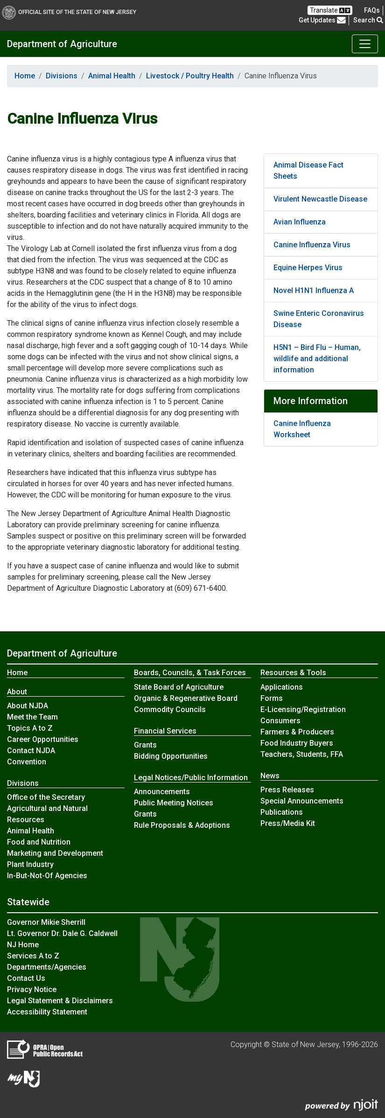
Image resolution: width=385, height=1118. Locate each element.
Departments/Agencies (46, 967)
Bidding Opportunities (171, 756)
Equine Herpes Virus (308, 267)
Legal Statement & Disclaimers (60, 1000)
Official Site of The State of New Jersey (69, 12)
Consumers (280, 720)
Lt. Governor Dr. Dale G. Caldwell (62, 933)
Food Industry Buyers (296, 743)
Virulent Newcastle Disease (320, 199)
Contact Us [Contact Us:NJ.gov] (26, 978)
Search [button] (368, 20)
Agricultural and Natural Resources (47, 814)
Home (24, 75)
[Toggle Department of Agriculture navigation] (365, 44)
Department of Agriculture (62, 43)
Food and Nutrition (38, 842)
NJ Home (23, 944)
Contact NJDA (31, 750)
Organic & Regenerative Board (186, 698)
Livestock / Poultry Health (190, 75)
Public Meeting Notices (173, 802)
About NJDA (27, 705)
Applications (281, 687)
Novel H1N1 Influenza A (313, 290)
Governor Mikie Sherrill (46, 922)
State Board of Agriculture (179, 687)
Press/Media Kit (287, 823)
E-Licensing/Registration (303, 709)
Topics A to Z (30, 728)
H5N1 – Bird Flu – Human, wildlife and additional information (317, 358)
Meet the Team (32, 717)
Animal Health (111, 75)
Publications (281, 812)
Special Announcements (301, 801)
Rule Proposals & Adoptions (182, 825)
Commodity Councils (170, 709)
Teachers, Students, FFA (301, 754)
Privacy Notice (31, 989)
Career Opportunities (42, 739)
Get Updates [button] (322, 20)
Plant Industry (30, 864)
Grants (145, 745)
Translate (330, 10)
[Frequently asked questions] (372, 10)
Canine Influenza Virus (311, 244)
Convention (26, 761)
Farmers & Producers (297, 731)
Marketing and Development (55, 853)
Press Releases (287, 789)
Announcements (162, 791)
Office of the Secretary (46, 797)
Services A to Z (33, 955)
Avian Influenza (299, 221)
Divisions (61, 75)
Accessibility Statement (47, 1011)
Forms (271, 698)
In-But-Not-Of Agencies (47, 875)
